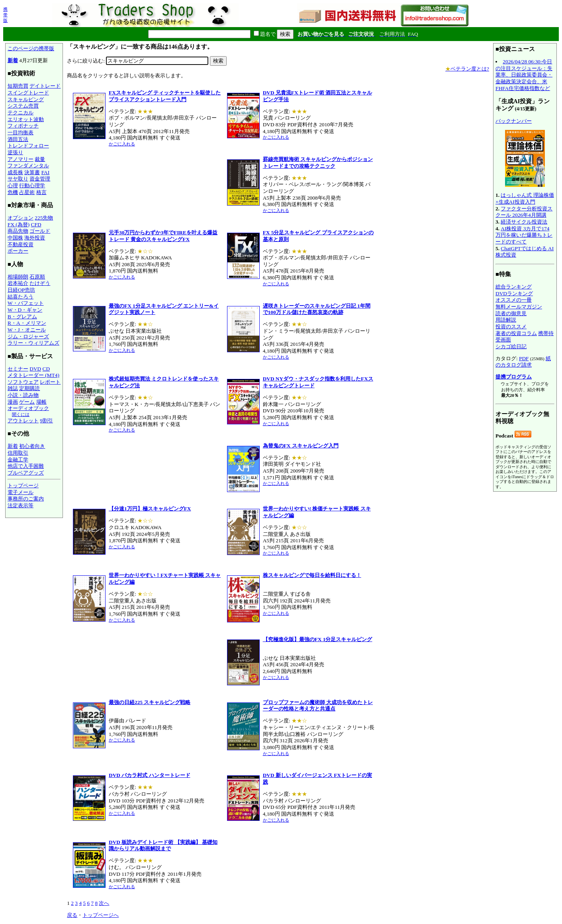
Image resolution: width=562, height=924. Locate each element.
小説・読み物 (23, 395)
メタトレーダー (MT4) (33, 375)
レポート (50, 382)
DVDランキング (514, 293)
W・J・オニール (27, 330)
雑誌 (13, 388)
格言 (41, 192)
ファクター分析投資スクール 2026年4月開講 (523, 212)
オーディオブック (28, 408)
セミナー (18, 369)
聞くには (20, 414)
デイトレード (45, 86)
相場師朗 (18, 277)
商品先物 (18, 231)
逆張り (15, 152)
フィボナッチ (23, 126)
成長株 (15, 172)
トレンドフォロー (28, 146)
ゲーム (27, 402)
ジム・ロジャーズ (28, 336)
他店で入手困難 (26, 466)
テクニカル (20, 113)
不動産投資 (20, 244)
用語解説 (505, 320)
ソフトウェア (23, 382)
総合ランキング (513, 287)
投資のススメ (511, 327)
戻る (72, 915)
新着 (13, 60)
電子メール (20, 492)
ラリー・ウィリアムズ (33, 343)
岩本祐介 (18, 283)
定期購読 (29, 388)
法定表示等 (20, 505)
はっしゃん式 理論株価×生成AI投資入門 (524, 198)
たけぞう (39, 283)
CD (46, 369)
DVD (35, 369)
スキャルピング (26, 99)
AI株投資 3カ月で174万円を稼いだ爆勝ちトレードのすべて (523, 235)
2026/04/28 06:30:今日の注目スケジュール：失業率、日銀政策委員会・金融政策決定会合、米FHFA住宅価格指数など (523, 75)
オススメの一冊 (513, 300)
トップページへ (100, 915)
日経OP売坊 (21, 290)
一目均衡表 (20, 132)
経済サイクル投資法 (524, 222)
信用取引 (18, 453)
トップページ (23, 485)
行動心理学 (32, 185)
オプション (20, 218)
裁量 (40, 159)
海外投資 (34, 238)
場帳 (41, 402)
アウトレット (23, 421)
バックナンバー (513, 121)
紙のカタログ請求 (523, 361)
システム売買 (23, 106)
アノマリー (20, 159)
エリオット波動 (26, 119)
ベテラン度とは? (467, 69)
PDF (524, 358)
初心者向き (32, 446)
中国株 (15, 238)
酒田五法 (18, 139)
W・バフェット (26, 303)
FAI (45, 172)
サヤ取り (18, 179)
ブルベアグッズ (26, 473)
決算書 (32, 172)
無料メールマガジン (518, 307)
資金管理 (39, 179)
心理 (13, 185)
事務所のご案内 (26, 499)
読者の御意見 (511, 313)
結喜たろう (20, 297)
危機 (13, 192)
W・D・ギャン (25, 310)
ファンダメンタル (28, 166)
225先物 (44, 218)
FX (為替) (18, 225)
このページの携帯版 (31, 48)
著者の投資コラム (516, 333)
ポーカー (18, 251)
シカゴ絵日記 (511, 346)
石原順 (37, 277)
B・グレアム (22, 317)
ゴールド (39, 231)
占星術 (27, 192)
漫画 (13, 402)
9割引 (46, 421)
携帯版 (5, 15)
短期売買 (18, 86)
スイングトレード (28, 93)
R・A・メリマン (27, 323)
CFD (36, 225)
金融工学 (18, 460)
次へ (104, 903)
